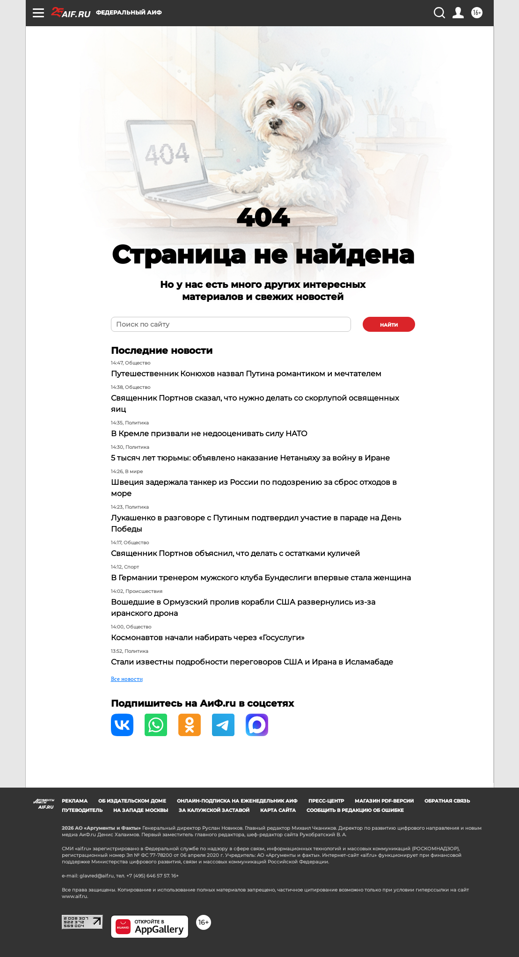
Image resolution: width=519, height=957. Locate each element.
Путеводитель (82, 810)
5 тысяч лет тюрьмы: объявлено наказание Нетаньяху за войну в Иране (250, 457)
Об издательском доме (132, 801)
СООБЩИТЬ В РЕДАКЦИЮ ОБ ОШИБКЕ (355, 810)
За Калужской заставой (214, 810)
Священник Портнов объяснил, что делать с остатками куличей (235, 553)
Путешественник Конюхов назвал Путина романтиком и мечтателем (246, 373)
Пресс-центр (326, 801)
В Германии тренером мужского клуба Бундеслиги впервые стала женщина (261, 577)
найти (389, 325)
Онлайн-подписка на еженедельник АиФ (237, 801)
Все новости (127, 678)
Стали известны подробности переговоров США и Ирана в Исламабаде (252, 661)
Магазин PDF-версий (384, 801)
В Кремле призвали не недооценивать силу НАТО (209, 433)
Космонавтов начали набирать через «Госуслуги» (208, 637)
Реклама (75, 801)
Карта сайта (278, 810)
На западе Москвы (140, 810)
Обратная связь (447, 801)
